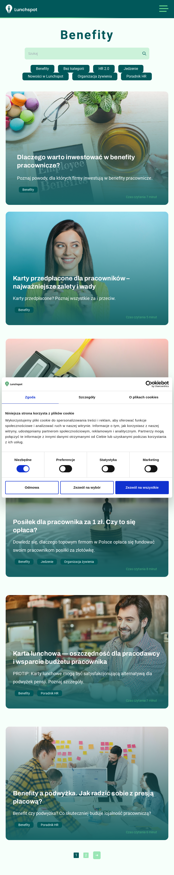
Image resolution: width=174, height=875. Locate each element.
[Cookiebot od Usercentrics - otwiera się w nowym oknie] (149, 384)
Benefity (42, 68)
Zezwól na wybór (87, 487)
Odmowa (32, 487)
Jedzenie (131, 68)
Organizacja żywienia (95, 76)
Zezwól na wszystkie (142, 487)
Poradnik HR (136, 76)
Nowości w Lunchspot (45, 76)
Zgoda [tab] (30, 397)
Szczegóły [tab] (87, 397)
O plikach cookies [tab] (143, 397)
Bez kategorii (73, 68)
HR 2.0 (104, 68)
